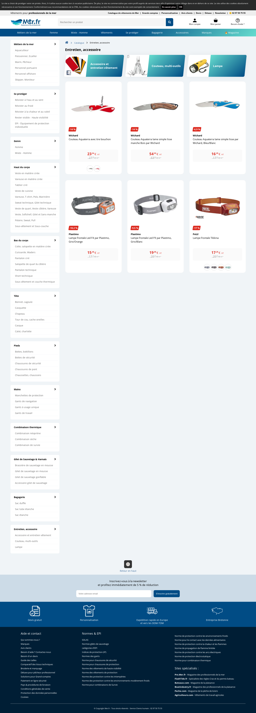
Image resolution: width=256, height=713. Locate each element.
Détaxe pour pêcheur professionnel (38, 672)
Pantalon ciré (22, 258)
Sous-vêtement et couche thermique (35, 281)
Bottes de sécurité (25, 357)
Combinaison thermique (35, 427)
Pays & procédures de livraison (35, 684)
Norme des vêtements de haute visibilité (101, 668)
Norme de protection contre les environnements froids (201, 636)
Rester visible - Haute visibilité (31, 117)
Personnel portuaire (26, 67)
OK (180, 7)
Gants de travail (23, 413)
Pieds (35, 345)
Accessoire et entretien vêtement (33, 535)
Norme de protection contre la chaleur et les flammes (200, 644)
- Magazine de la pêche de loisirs (196, 691)
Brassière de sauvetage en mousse (34, 465)
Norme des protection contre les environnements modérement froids (116, 680)
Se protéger (35, 93)
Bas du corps (35, 240)
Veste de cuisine (24, 190)
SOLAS (85, 640)
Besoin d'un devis (29, 656)
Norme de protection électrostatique (192, 656)
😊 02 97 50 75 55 (237, 13)
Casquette (20, 307)
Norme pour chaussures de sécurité (99, 660)
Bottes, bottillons (24, 351)
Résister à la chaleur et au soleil (32, 111)
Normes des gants (91, 656)
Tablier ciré (21, 185)
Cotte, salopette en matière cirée (33, 246)
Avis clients (186, 13)
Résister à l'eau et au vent (29, 99)
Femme (54, 32)
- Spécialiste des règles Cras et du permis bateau (204, 678)
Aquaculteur (22, 50)
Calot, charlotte (23, 331)
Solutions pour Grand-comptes (36, 676)
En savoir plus (169, 7)
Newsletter (220, 13)
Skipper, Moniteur (25, 79)
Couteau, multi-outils (26, 541)
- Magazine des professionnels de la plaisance (205, 687)
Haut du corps (35, 167)
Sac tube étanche (24, 509)
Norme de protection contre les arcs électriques (198, 652)
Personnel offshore (25, 73)
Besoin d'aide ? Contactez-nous (36, 652)
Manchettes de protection (29, 395)
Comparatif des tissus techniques (37, 664)
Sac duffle (20, 503)
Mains (35, 389)
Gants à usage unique (27, 407)
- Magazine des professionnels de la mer (200, 674)
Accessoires (182, 32)
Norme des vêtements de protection (99, 672)
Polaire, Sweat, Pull (25, 220)
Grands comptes (150, 13)
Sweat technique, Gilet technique (33, 202)
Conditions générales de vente (35, 689)
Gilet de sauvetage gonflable (30, 477)
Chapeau (20, 313)
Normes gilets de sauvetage (95, 644)
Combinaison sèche (25, 439)
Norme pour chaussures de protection (100, 664)
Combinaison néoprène (28, 433)
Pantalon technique (25, 269)
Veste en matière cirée (27, 173)
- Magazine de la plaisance (195, 682)
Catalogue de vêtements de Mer (123, 13)
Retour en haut (128, 566)
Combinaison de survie (27, 445)
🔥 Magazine (232, 32)
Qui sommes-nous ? (30, 640)
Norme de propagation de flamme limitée (195, 648)
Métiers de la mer (27, 32)
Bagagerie (157, 32)
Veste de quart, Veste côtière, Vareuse (35, 208)
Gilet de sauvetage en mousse (31, 471)
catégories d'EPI (89, 648)
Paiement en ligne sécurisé (33, 680)
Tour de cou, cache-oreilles (29, 319)
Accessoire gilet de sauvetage (31, 482)
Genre (35, 141)
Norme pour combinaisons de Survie (100, 684)
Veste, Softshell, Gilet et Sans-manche (35, 214)
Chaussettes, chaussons (28, 375)
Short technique (24, 275)
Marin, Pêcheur (23, 62)
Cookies (24, 697)
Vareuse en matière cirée (28, 179)
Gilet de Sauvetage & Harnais (35, 459)
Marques (207, 32)
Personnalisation (169, 13)
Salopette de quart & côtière (30, 264)
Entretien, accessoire (35, 529)
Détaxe (208, 13)
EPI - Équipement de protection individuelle (32, 125)
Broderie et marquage (31, 668)
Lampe (18, 547)
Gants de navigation (26, 401)
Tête (35, 295)
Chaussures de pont (26, 369)
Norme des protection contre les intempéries (104, 676)
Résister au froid (24, 105)
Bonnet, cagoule (23, 301)
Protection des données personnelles (39, 693)
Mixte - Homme (79, 32)
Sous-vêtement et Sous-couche (32, 226)
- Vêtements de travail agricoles (199, 695)
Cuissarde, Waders (25, 252)
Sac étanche (21, 514)
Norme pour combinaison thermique (193, 660)
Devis (198, 13)
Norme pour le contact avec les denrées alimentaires (200, 640)
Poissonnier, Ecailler (26, 56)
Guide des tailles (28, 660)
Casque (19, 325)
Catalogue (79, 42)
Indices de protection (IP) (94, 652)
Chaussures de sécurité (28, 363)
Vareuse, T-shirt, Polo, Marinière (32, 196)
